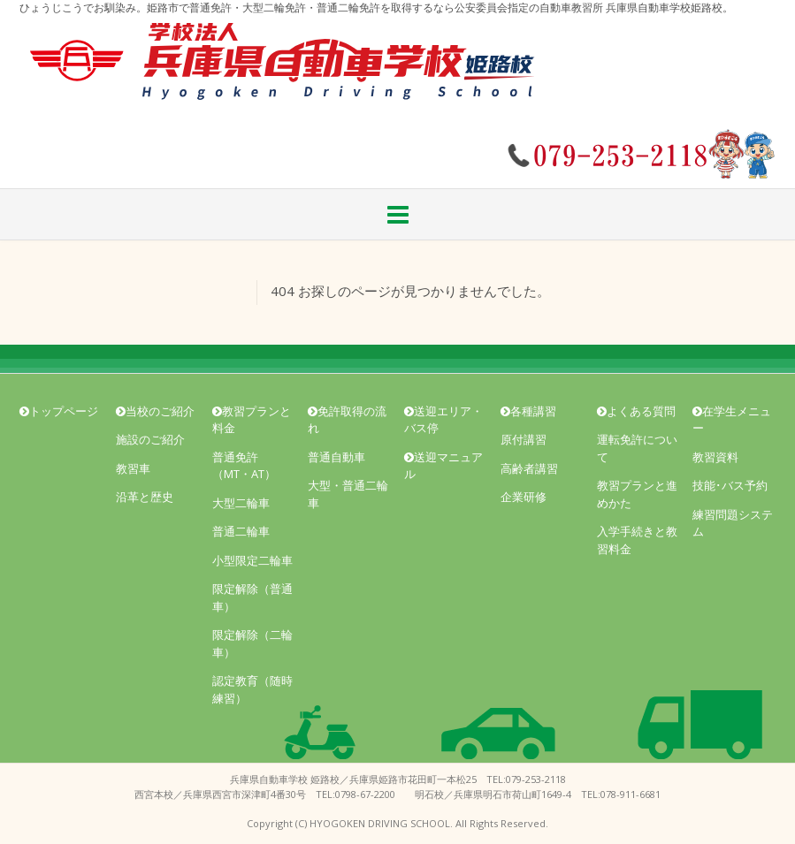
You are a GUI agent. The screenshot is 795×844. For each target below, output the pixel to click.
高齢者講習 (529, 468)
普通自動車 (336, 457)
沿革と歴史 (144, 497)
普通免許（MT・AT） (244, 466)
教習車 (133, 468)
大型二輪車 (241, 503)
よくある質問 (636, 411)
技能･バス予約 (730, 485)
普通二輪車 (241, 531)
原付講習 (524, 439)
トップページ (58, 411)
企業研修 (524, 497)
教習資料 (715, 457)
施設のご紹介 (150, 439)
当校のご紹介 (155, 411)
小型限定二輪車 (252, 560)
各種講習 (528, 411)
